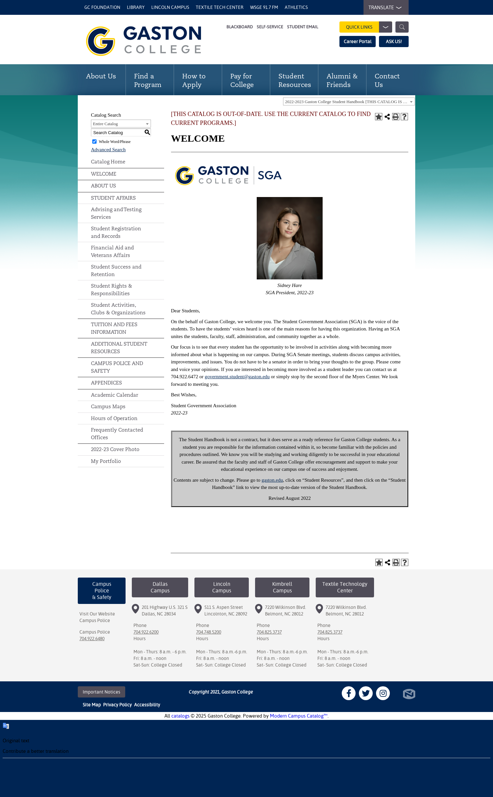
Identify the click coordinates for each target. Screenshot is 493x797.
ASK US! (394, 41)
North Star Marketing (409, 694)
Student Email (302, 26)
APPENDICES (106, 383)
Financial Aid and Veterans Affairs (112, 251)
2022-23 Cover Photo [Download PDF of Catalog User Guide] (115, 449)
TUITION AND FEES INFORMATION (114, 328)
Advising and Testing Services (116, 213)
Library (136, 7)
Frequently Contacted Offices (117, 434)
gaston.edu (272, 480)
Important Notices (101, 692)
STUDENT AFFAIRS (113, 198)
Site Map (92, 704)
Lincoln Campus (170, 7)
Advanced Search (108, 149)
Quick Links (369, 27)
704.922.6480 (91, 638)
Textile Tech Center (220, 7)
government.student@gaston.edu (237, 376)
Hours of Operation (114, 418)
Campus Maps (108, 406)
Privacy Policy (117, 704)
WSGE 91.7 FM (264, 7)
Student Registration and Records (116, 232)
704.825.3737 (269, 632)
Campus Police (94, 620)
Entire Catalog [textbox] (105, 123)
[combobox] (349, 101)
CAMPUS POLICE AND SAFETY (117, 367)
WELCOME (103, 174)
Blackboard (239, 26)
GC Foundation (102, 7)
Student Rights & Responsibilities (111, 290)
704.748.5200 (208, 632)
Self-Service (270, 26)
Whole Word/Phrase (114, 141)
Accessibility (147, 704)
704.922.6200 (146, 632)
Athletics (296, 7)
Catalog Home (108, 161)
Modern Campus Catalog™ (299, 716)
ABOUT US (103, 186)
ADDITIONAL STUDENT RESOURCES (119, 348)
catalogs (180, 716)
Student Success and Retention (116, 270)
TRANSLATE (383, 7)
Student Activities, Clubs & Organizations (118, 309)
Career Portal (357, 41)
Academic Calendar (114, 395)
